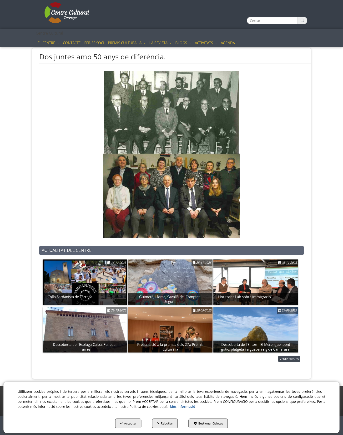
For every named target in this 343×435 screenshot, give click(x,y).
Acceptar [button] (128, 423)
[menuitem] (48, 42)
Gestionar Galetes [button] (208, 423)
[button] (67, 13)
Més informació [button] (182, 406)
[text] (272, 20)
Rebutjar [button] (165, 423)
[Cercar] (302, 20)
